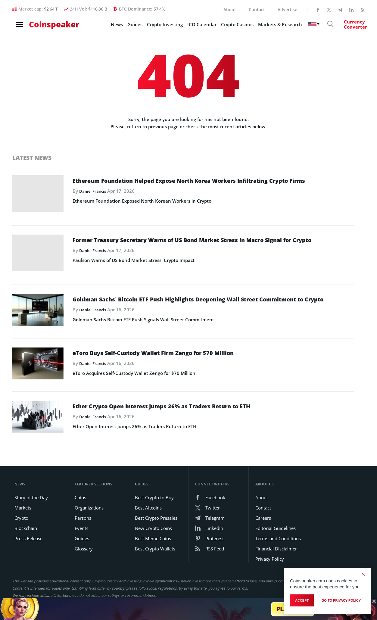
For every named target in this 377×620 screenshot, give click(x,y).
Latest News (33, 158)
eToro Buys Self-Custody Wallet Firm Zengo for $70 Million (180, 348)
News (100, 27)
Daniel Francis (94, 201)
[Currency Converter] (343, 27)
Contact (257, 9)
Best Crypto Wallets (155, 539)
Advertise (287, 9)
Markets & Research (263, 27)
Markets (22, 498)
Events (81, 519)
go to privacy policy (341, 601)
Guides (118, 27)
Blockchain (25, 519)
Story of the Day (31, 488)
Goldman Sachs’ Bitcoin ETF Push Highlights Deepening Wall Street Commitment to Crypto (196, 297)
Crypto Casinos (220, 27)
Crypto (21, 509)
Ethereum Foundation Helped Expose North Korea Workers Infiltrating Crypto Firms (202, 185)
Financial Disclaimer (276, 539)
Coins (80, 488)
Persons (83, 509)
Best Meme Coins (153, 529)
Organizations (89, 498)
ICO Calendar (185, 27)
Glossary (84, 539)
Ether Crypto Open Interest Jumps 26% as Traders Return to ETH (190, 399)
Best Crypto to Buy (154, 488)
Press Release (28, 529)
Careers (263, 509)
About (229, 9)
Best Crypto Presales (156, 509)
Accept (302, 601)
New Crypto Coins (153, 519)
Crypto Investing (148, 27)
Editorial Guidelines (275, 519)
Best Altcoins (148, 498)
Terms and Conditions (278, 529)
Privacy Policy (269, 550)
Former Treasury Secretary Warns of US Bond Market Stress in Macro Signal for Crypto (212, 242)
